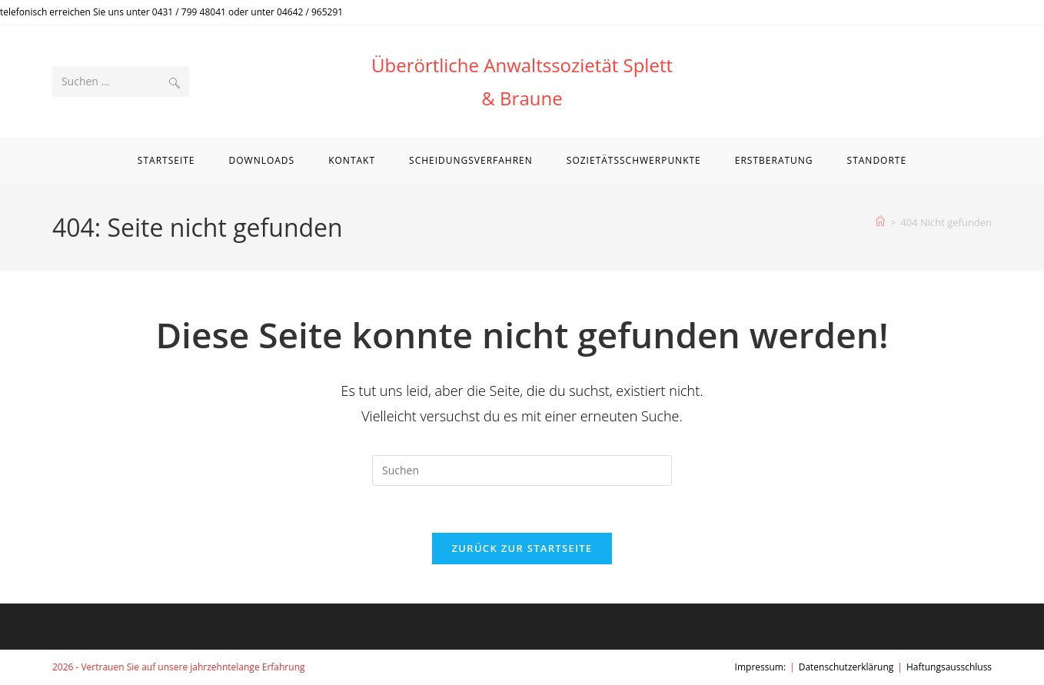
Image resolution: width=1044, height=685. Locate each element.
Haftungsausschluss (949, 666)
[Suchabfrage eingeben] (522, 470)
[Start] (880, 222)
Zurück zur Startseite (522, 548)
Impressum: (760, 666)
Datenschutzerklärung (846, 666)
